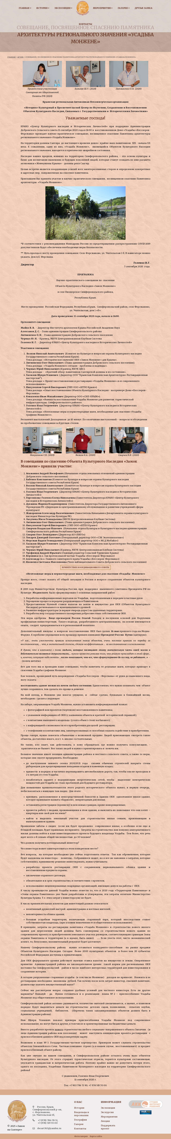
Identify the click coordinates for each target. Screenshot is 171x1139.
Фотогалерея (81, 1136)
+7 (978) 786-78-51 (47, 1120)
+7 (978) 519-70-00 (48, 1123)
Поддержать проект (108, 1127)
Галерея (124, 8)
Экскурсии (107, 1112)
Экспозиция (63, 8)
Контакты (85, 24)
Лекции (105, 1121)
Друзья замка (143, 8)
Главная (25, 8)
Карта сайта (96, 1136)
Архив (20, 57)
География (80, 1119)
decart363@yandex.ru (49, 1128)
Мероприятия (103, 8)
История (42, 8)
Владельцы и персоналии (81, 1114)
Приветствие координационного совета (85, 567)
